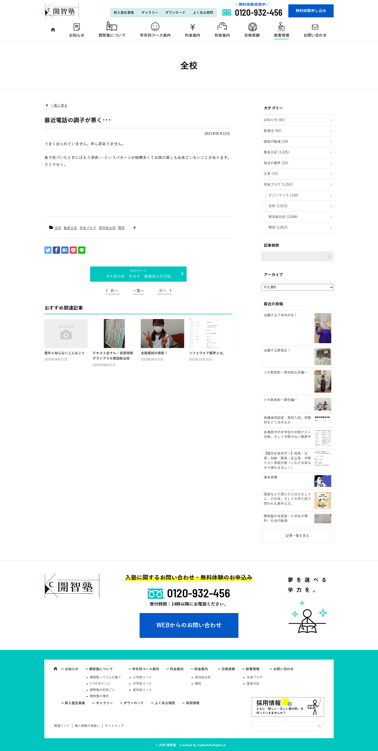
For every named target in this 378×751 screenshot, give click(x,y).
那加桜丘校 (107, 228)
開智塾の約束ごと (102, 690)
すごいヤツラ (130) (283, 195)
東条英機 (270, 477)
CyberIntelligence (211, 745)
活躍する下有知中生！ (280, 315)
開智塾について (112, 35)
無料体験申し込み (311, 11)
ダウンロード (175, 12)
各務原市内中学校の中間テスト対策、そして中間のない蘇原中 (287, 434)
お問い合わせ (315, 35)
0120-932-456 (198, 593)
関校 (121, 228)
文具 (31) (271, 174)
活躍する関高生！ (277, 350)
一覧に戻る (59, 105)
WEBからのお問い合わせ (189, 625)
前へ (114, 291)
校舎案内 (222, 35)
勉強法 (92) (273, 131)
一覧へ (138, 291)
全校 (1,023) (278, 206)
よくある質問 (203, 12)
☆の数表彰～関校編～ (280, 400)
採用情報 (192, 703)
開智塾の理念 (99, 696)
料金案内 (192, 35)
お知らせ (76, 35)
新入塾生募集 (124, 12)
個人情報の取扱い (87, 726)
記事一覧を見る (297, 536)
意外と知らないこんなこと (64, 353)
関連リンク (62, 726)
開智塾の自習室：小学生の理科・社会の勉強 (286, 518)
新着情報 (281, 35)
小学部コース (142, 677)
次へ (162, 291)
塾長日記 (70, 228)
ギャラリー (149, 12)
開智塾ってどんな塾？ (105, 677)
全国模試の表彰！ (154, 353)
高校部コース (142, 690)
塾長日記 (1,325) (277, 152)
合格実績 (252, 35)
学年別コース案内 (155, 35)
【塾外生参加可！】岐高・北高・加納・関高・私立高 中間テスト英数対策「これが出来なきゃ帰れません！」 (287, 461)
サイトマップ (114, 726)
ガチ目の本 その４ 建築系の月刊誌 (138, 276)
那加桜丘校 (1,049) (283, 217)
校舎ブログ (88, 228)
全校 (57, 228)
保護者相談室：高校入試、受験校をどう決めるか (287, 420)
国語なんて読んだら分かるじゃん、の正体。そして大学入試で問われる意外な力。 (287, 498)
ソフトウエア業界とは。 (207, 353)
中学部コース (142, 683)
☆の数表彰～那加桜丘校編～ (286, 372)
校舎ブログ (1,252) (278, 184)
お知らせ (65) (274, 120)
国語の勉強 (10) (276, 141)
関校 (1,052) (278, 227)
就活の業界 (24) (276, 163)
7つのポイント (100, 683)
